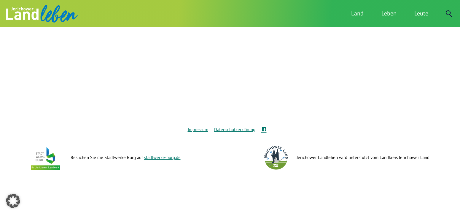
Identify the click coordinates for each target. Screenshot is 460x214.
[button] (13, 201)
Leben (389, 13)
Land (357, 13)
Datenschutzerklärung (234, 129)
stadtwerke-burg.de (162, 157)
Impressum (198, 129)
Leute (421, 13)
